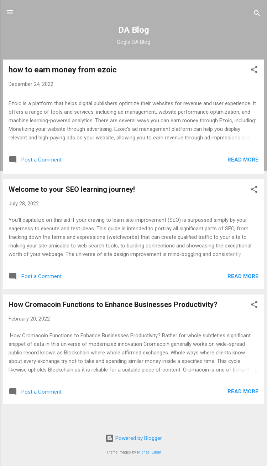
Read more (242, 160)
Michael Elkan (149, 452)
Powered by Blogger (133, 438)
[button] (254, 70)
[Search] (257, 14)
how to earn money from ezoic (63, 69)
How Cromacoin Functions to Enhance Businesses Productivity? (113, 304)
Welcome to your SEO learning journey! (72, 189)
